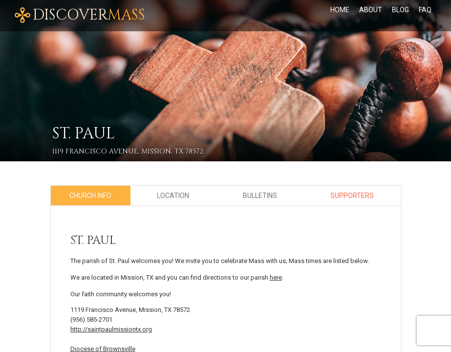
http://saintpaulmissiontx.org (111, 329)
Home (339, 10)
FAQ (425, 10)
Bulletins (260, 195)
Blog (400, 10)
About (370, 10)
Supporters (352, 195)
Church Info (90, 195)
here (276, 277)
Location (173, 195)
